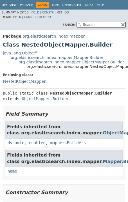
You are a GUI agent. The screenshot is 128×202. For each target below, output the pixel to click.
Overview (9, 4)
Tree (55, 4)
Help (100, 4)
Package (26, 4)
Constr (48, 12)
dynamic (16, 143)
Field (35, 12)
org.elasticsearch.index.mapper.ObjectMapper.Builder (71, 62)
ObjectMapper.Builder (45, 99)
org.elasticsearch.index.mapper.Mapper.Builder (57, 57)
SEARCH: (69, 24)
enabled (37, 143)
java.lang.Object (19, 53)
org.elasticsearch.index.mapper (54, 36)
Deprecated (71, 4)
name (12, 171)
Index (88, 4)
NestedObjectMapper (24, 81)
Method (63, 12)
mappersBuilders (68, 143)
